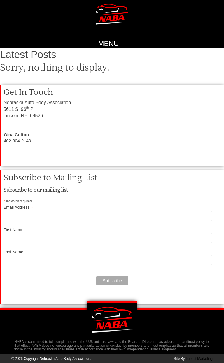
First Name (13, 229)
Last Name (13, 252)
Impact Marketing (199, 359)
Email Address (18, 207)
